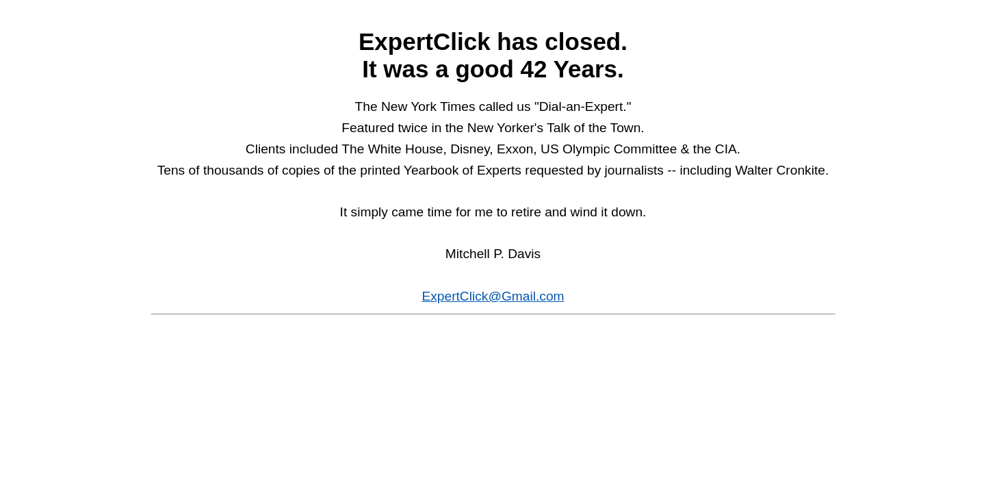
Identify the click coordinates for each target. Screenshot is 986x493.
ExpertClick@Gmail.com (492, 296)
